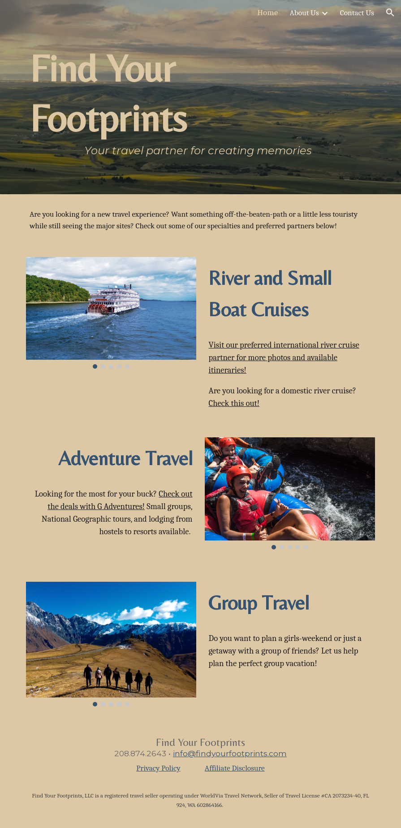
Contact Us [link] (357, 12)
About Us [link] (304, 12)
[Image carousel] (111, 313)
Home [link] (268, 12)
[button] (390, 12)
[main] (170, 97)
